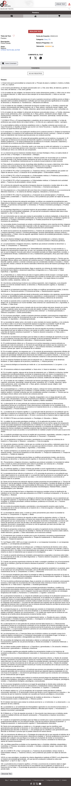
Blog (6, 780)
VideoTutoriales (14, 780)
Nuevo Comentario (9, 63)
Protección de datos (38, 780)
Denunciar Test (6, 774)
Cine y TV (47, 39)
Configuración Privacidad (52, 780)
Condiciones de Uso (25, 780)
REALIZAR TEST (35, 31)
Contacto (64, 780)
